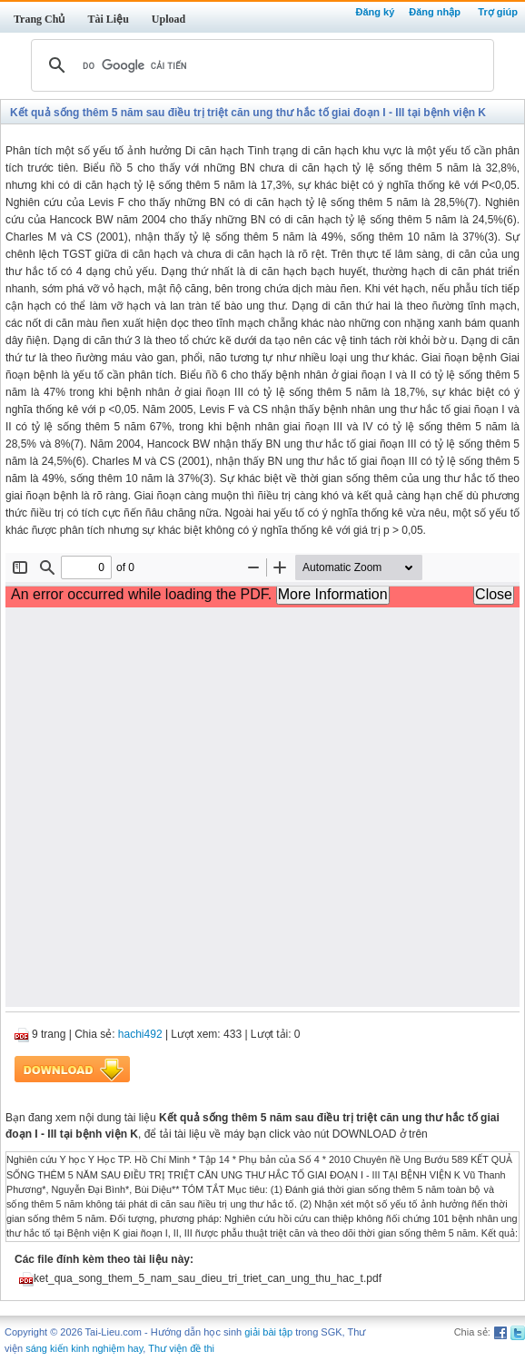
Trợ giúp (498, 11)
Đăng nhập (435, 11)
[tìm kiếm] (260, 65)
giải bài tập (268, 1331)
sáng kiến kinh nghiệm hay (84, 1348)
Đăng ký (374, 11)
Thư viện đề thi (181, 1348)
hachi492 (140, 1034)
